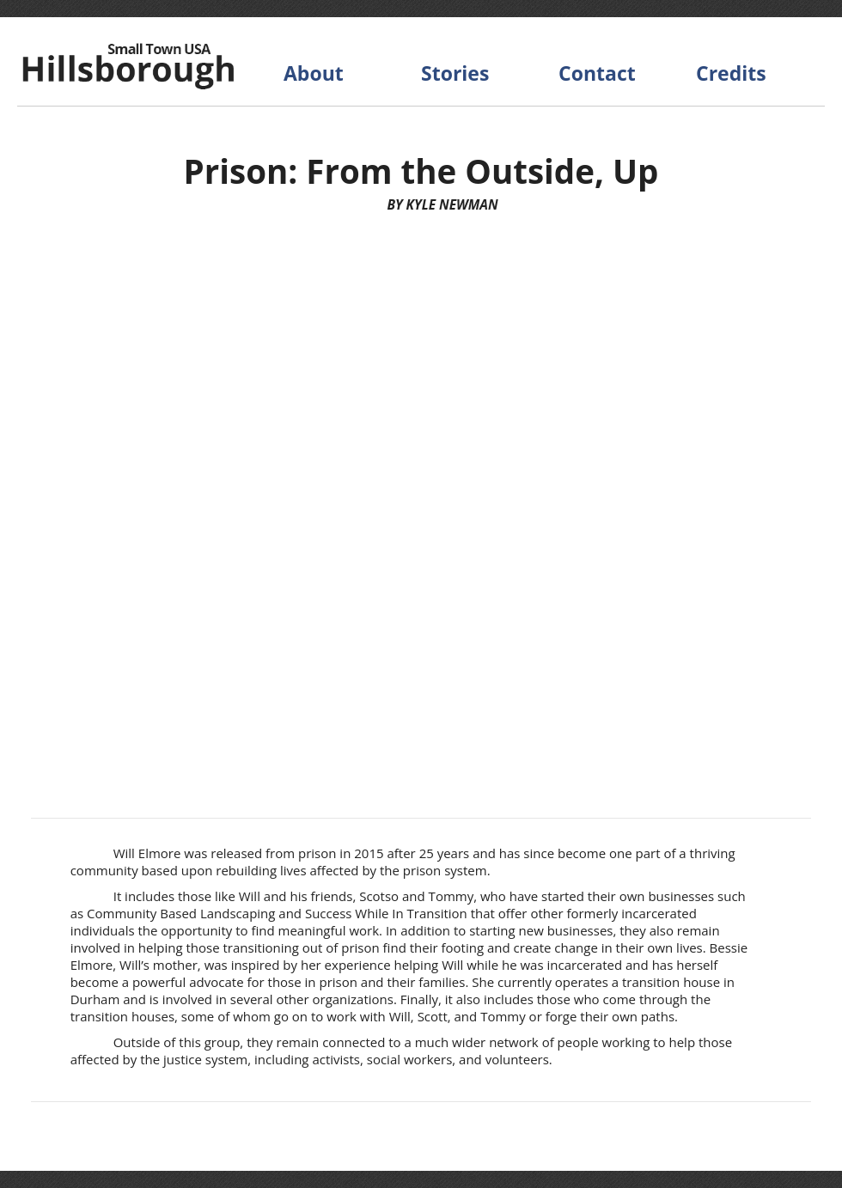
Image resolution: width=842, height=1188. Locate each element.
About (314, 73)
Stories (455, 73)
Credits (731, 73)
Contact (597, 73)
